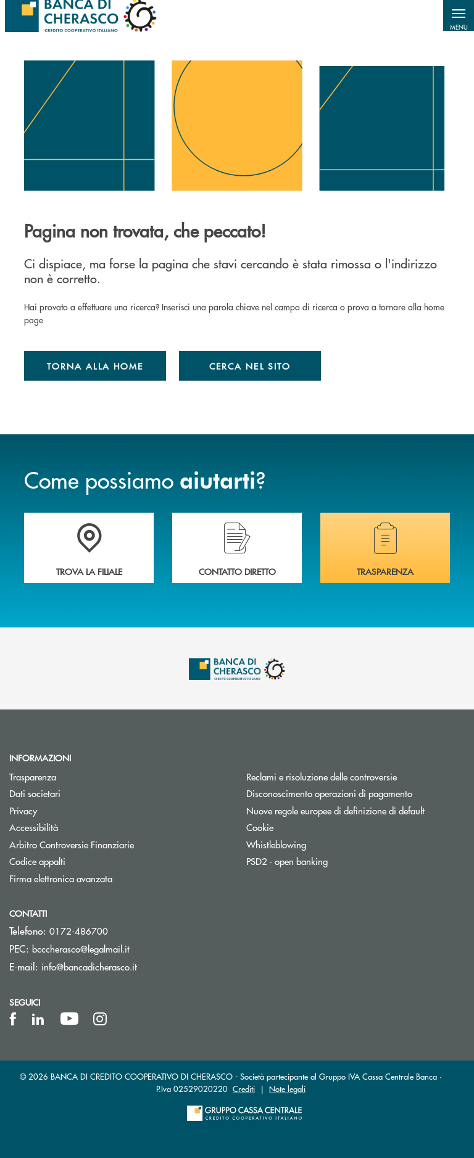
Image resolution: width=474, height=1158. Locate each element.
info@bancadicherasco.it (89, 966)
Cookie (259, 827)
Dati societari (34, 793)
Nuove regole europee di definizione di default (335, 810)
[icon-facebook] (13, 1019)
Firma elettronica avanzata (60, 878)
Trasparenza (32, 776)
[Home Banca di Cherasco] (81, 15)
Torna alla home (95, 366)
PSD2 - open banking (287, 860)
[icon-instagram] (100, 1019)
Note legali (287, 1088)
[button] (458, 15)
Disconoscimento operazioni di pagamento (355, 793)
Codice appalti (37, 860)
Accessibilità (33, 827)
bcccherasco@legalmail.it (81, 948)
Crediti (244, 1088)
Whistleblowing (276, 844)
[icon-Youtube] (69, 1019)
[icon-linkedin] (38, 1019)
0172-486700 (78, 930)
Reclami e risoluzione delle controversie (321, 776)
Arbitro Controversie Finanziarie (118, 844)
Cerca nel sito (250, 366)
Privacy (23, 810)
